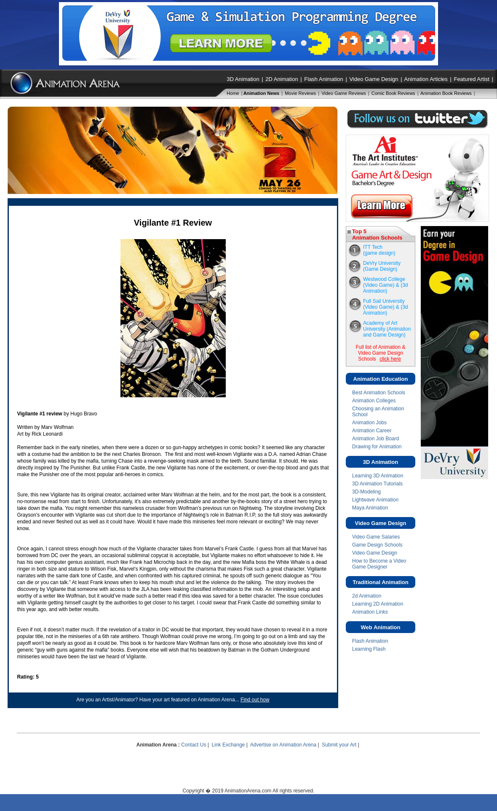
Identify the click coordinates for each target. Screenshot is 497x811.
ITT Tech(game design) (379, 250)
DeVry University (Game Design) (382, 266)
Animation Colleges (373, 401)
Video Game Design (373, 79)
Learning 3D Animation (377, 476)
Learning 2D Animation (377, 604)
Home (233, 93)
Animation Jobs (369, 423)
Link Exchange (228, 745)
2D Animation (281, 79)
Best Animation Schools (378, 393)
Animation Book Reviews (446, 93)
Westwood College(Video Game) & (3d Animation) (385, 285)
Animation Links (370, 612)
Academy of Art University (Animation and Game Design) (387, 329)
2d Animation (366, 596)
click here (390, 359)
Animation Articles (425, 79)
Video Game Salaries (376, 537)
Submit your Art (339, 745)
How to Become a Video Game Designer (379, 564)
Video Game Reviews (343, 93)
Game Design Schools (377, 545)
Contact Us (193, 745)
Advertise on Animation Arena (283, 745)
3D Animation (243, 79)
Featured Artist (471, 79)
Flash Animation (323, 79)
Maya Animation (370, 508)
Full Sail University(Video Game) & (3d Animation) (385, 307)
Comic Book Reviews (393, 93)
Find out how (255, 700)
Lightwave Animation (375, 500)
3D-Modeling (366, 492)
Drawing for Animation (376, 447)
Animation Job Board (375, 439)
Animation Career (371, 431)
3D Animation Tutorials (377, 484)
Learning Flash (368, 649)
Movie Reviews (300, 93)
